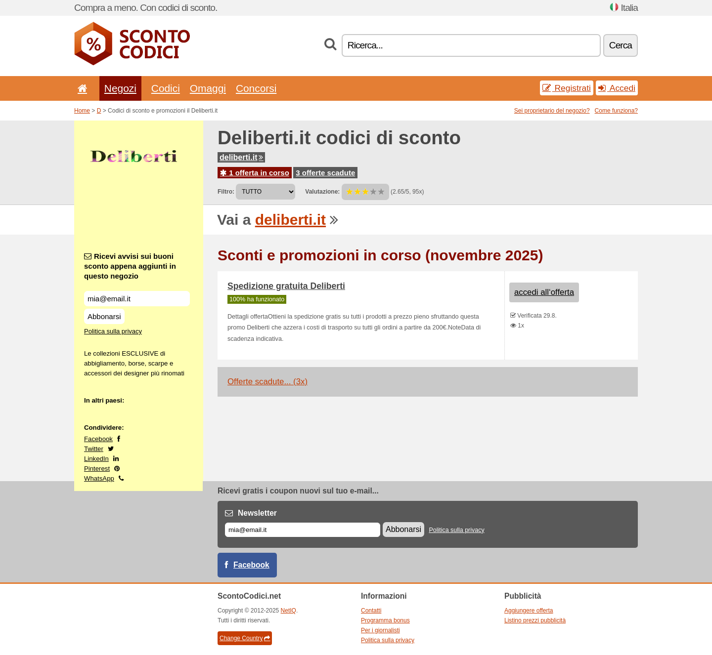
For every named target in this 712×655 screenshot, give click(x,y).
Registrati (566, 88)
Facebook (98, 439)
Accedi (616, 88)
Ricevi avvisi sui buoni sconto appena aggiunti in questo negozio (130, 266)
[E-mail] (302, 530)
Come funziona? (616, 110)
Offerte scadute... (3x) (267, 381)
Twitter (93, 448)
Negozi (120, 88)
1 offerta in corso (254, 172)
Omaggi (208, 88)
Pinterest (97, 468)
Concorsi (256, 88)
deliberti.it (241, 157)
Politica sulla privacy (113, 331)
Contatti (371, 610)
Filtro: (226, 191)
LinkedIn (96, 458)
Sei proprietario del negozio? (552, 110)
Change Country (245, 638)
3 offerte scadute (325, 172)
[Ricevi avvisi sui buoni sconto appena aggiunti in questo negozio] (137, 298)
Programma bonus (385, 620)
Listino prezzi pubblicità (535, 620)
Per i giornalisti (380, 630)
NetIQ (288, 610)
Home (82, 110)
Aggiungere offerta (528, 610)
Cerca (620, 45)
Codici (165, 88)
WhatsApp (99, 478)
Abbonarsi (104, 316)
